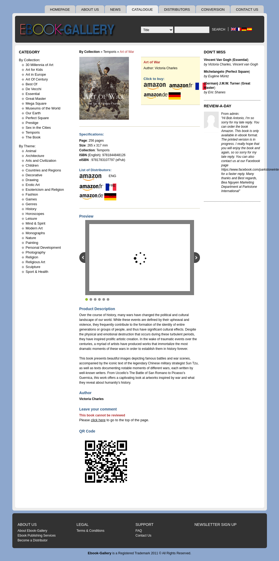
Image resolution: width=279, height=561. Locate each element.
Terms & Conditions (91, 531)
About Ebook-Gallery (32, 531)
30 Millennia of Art (39, 65)
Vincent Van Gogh (217, 60)
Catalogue (142, 10)
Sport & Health (37, 272)
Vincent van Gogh (245, 64)
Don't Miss (215, 52)
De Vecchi (34, 89)
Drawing (32, 180)
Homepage (60, 10)
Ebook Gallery (68, 30)
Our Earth (33, 113)
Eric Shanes (217, 92)
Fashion (32, 194)
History (31, 209)
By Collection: (29, 60)
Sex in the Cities (38, 128)
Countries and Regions (43, 170)
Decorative (34, 175)
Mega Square (36, 103)
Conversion (213, 10)
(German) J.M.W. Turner (222, 83)
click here (98, 420)
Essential (33, 94)
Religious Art (35, 262)
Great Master (36, 99)
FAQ (139, 531)
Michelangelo (214, 72)
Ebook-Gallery (99, 553)
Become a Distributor (33, 540)
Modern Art (34, 228)
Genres (31, 204)
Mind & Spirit (36, 223)
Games (31, 199)
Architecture (35, 156)
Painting (32, 243)
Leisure (31, 219)
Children (32, 165)
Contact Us (247, 10)
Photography (36, 252)
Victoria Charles (166, 68)
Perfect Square (37, 118)
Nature (31, 238)
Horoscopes (35, 214)
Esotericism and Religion (45, 190)
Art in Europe (36, 74)
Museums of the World (43, 108)
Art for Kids (34, 70)
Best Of (31, 84)
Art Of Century (37, 79)
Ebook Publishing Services (37, 535)
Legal (83, 524)
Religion (32, 257)
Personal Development (43, 247)
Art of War (152, 62)
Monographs (35, 233)
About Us (90, 10)
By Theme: (27, 146)
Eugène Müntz (218, 76)
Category (29, 52)
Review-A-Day (218, 106)
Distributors (177, 10)
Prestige (32, 123)
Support (145, 524)
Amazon (227, 131)
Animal (31, 151)
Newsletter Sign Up (216, 524)
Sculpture (33, 267)
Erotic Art (33, 185)
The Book (33, 137)
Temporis (33, 132)
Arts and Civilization (41, 161)
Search (218, 29)
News (115, 10)
